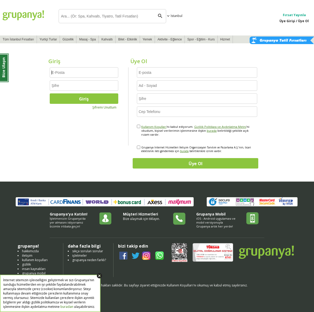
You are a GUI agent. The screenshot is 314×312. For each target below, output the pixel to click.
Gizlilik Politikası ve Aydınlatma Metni (220, 127)
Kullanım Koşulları (153, 127)
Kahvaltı (107, 39)
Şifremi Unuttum (104, 107)
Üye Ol (196, 163)
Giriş (84, 99)
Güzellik (68, 39)
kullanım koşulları (35, 260)
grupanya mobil (34, 273)
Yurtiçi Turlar (48, 39)
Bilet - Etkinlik (127, 39)
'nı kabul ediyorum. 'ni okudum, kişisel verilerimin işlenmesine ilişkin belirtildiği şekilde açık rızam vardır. (195, 130)
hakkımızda (30, 251)
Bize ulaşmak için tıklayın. (141, 219)
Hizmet (225, 39)
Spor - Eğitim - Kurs (201, 39)
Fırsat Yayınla (294, 15)
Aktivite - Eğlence (170, 39)
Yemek (147, 39)
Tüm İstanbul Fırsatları (18, 39)
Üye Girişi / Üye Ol (294, 21)
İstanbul (174, 16)
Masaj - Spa (87, 39)
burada (212, 131)
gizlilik (26, 264)
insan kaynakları (34, 269)
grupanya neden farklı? (89, 260)
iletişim (27, 255)
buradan (66, 306)
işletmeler (79, 255)
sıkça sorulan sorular (87, 251)
